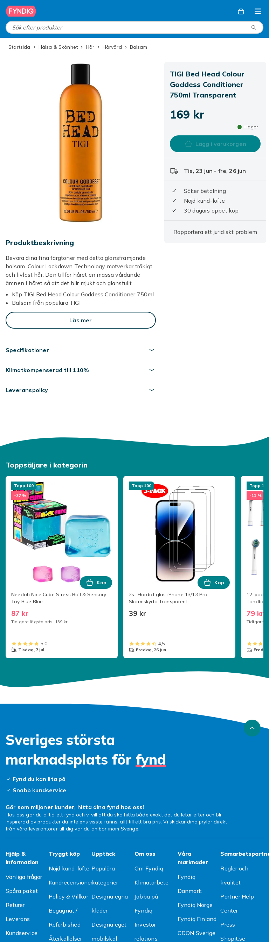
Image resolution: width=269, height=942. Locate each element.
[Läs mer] (81, 320)
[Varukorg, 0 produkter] (241, 11)
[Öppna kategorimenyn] (257, 11)
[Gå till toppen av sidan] (252, 728)
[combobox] (134, 27)
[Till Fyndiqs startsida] (21, 11)
